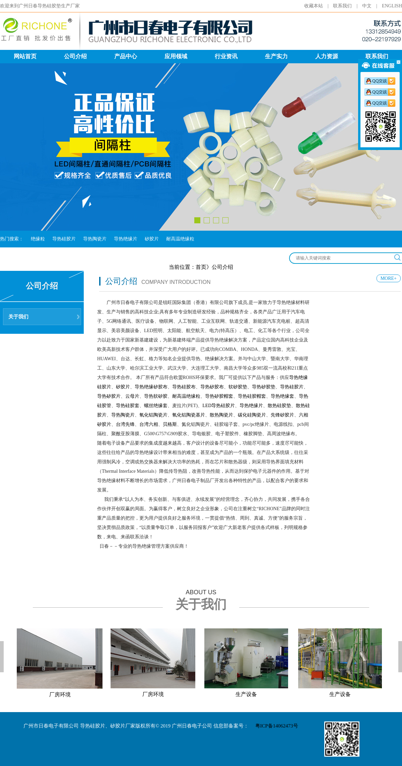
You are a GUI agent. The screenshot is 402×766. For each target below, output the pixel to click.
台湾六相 (148, 424)
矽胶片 (152, 238)
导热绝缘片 (125, 238)
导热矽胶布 (212, 386)
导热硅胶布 (184, 386)
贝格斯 (170, 424)
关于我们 (18, 316)
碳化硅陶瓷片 (252, 414)
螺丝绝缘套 (156, 405)
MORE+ (389, 278)
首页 (201, 267)
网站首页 (25, 56)
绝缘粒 (38, 238)
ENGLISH (392, 5)
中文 (372, 5)
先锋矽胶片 (282, 414)
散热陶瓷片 (221, 414)
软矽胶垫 (237, 386)
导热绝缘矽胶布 (151, 386)
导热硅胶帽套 (252, 396)
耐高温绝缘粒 (180, 238)
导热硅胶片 (64, 238)
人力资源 (326, 56)
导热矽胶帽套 (219, 396)
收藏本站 (318, 5)
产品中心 (125, 56)
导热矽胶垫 (263, 386)
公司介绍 (75, 56)
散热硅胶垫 (279, 405)
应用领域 (175, 56)
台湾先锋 (125, 424)
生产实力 (276, 56)
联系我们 (347, 5)
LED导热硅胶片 (218, 405)
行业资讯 (226, 56)
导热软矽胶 (156, 396)
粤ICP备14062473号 (276, 726)
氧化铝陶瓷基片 (188, 414)
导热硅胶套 (127, 405)
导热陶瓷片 (95, 238)
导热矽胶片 (109, 396)
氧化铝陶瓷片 (153, 414)
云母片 (132, 396)
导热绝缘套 (282, 396)
